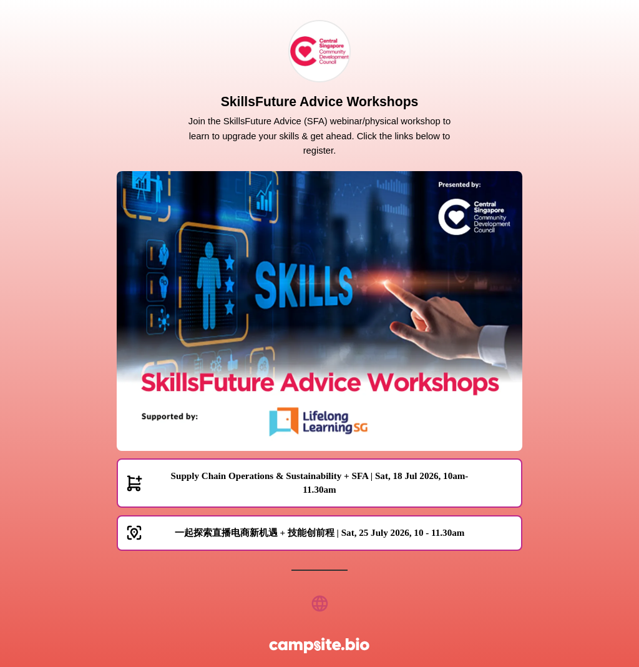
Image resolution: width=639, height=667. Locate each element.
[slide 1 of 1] (319, 311)
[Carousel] (319, 311)
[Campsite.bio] (319, 645)
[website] (319, 603)
